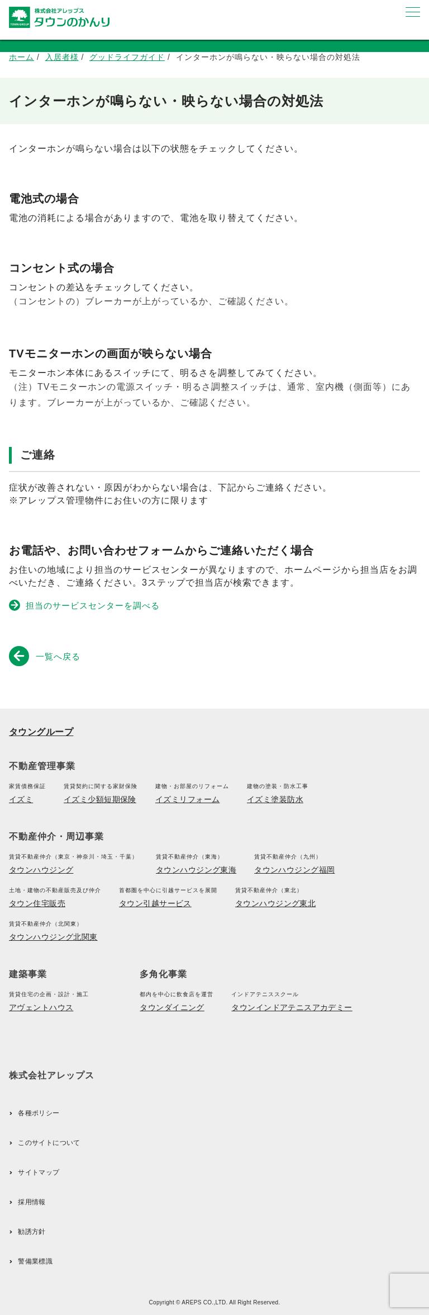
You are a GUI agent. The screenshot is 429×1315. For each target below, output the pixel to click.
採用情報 (31, 1202)
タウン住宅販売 (37, 903)
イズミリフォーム (187, 799)
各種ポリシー (38, 1113)
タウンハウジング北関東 (53, 936)
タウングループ (41, 732)
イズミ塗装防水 (275, 799)
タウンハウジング (41, 869)
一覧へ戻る (46, 655)
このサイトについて (49, 1143)
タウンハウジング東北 (275, 903)
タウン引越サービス (155, 903)
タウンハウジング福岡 (294, 869)
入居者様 (62, 57)
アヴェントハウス (41, 1007)
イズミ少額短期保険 (100, 799)
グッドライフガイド (127, 57)
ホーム (21, 57)
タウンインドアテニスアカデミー (291, 1007)
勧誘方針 (31, 1232)
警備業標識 (35, 1261)
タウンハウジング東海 (196, 869)
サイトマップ (38, 1172)
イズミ (21, 799)
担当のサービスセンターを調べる (85, 605)
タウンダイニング (172, 1007)
